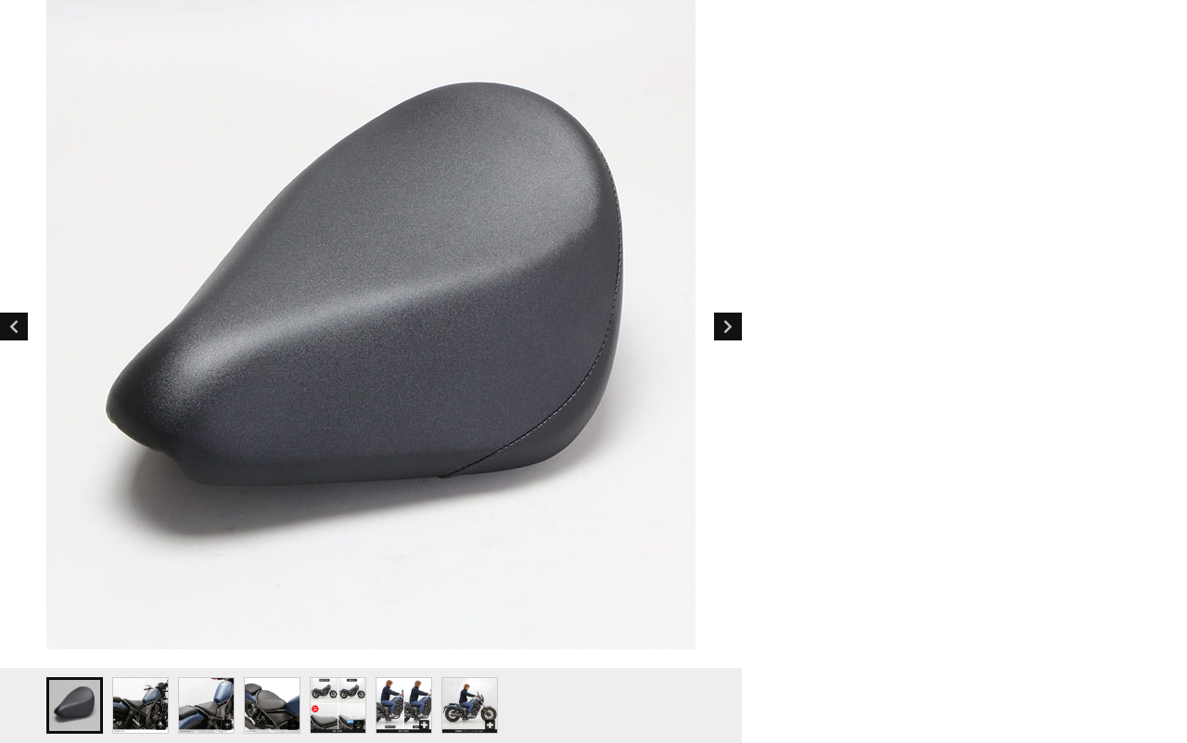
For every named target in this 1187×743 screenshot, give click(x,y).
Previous (14, 326)
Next (728, 326)
